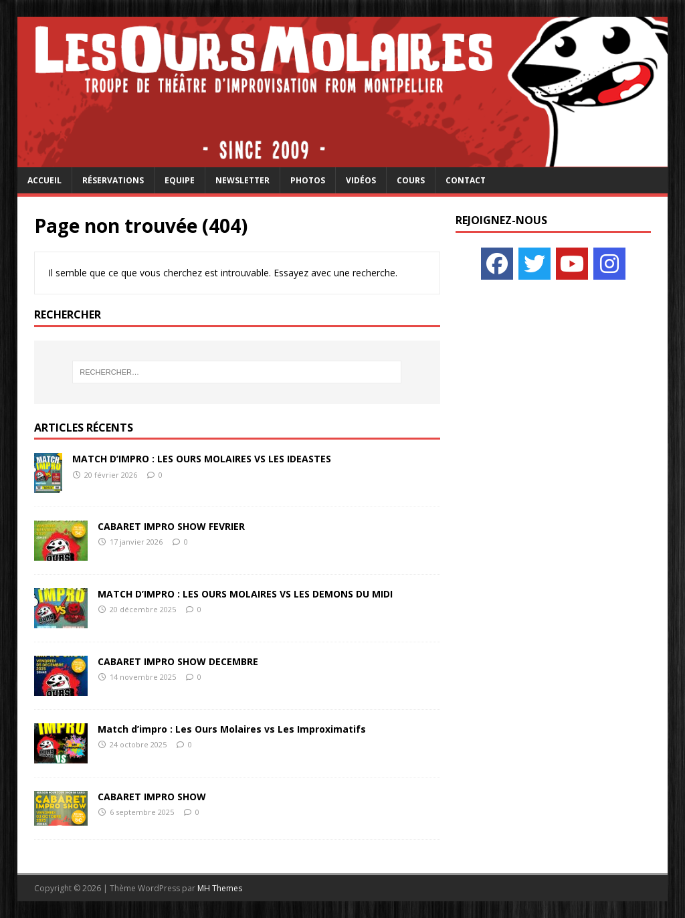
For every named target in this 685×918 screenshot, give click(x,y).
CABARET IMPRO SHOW (152, 796)
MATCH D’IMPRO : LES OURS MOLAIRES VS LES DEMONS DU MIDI (245, 593)
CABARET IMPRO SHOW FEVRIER (171, 526)
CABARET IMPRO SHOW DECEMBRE (178, 661)
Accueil (44, 180)
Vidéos (361, 180)
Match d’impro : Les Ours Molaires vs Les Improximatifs (232, 729)
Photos (307, 180)
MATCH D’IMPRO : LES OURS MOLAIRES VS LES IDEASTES (201, 458)
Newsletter (242, 180)
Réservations (113, 180)
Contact (466, 180)
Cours (411, 180)
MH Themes (219, 888)
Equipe (180, 180)
